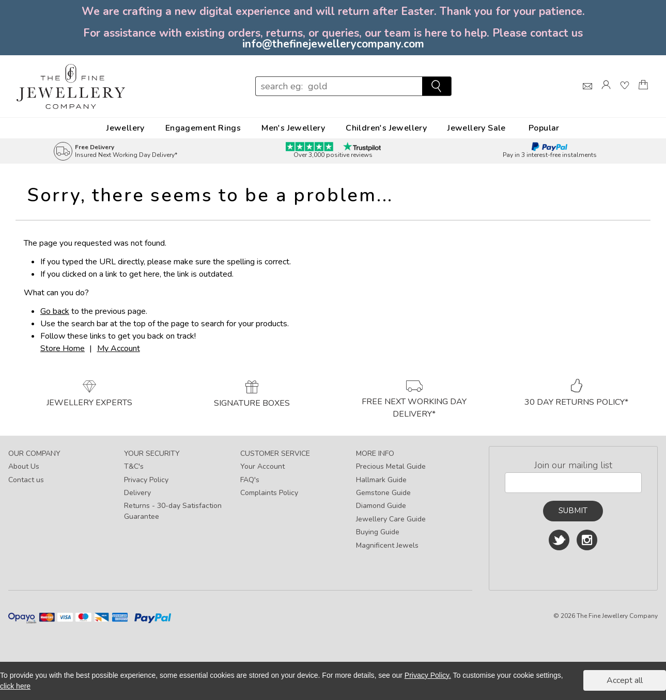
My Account (118, 348)
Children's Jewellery (386, 128)
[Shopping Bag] (643, 94)
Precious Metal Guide (391, 466)
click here (15, 686)
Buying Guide (377, 532)
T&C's (134, 466)
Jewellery (125, 128)
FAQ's (249, 480)
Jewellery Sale (476, 128)
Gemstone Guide (383, 493)
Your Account (262, 466)
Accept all (625, 680)
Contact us (26, 480)
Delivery (137, 493)
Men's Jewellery (293, 128)
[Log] (606, 94)
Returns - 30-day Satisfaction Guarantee (173, 511)
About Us (23, 466)
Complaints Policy (269, 493)
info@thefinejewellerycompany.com (333, 44)
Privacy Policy (146, 480)
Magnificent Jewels (387, 545)
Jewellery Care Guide (391, 519)
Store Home (62, 348)
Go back (54, 311)
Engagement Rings (203, 128)
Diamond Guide (381, 506)
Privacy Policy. (428, 675)
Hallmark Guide (381, 480)
